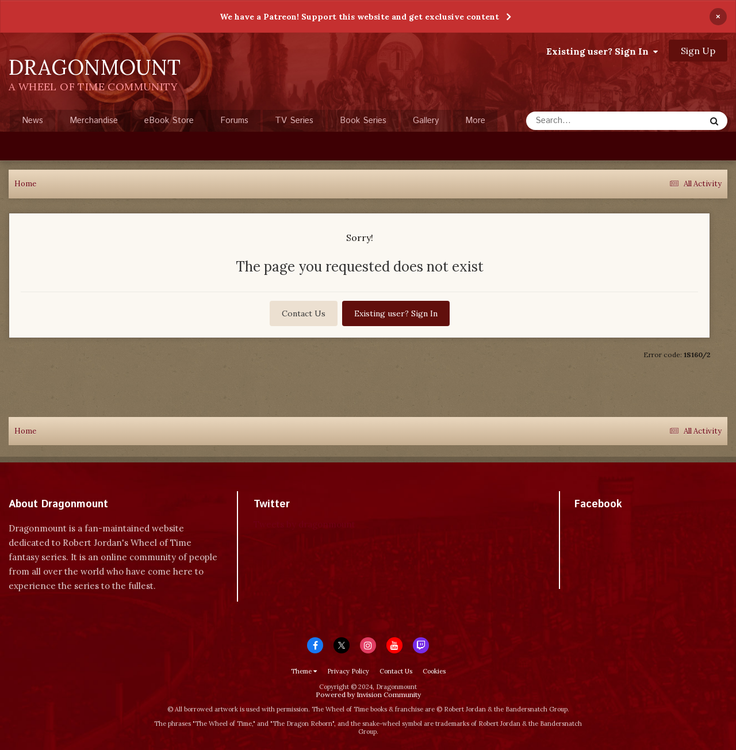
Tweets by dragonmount (304, 524)
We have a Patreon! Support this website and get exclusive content (359, 17)
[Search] (585, 121)
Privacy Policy (348, 671)
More (475, 120)
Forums (234, 120)
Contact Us (303, 313)
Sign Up (698, 50)
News (32, 120)
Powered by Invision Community (368, 694)
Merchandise (94, 120)
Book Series (363, 120)
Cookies (434, 671)
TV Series (294, 120)
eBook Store (169, 120)
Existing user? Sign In (602, 51)
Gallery (426, 120)
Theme (304, 671)
